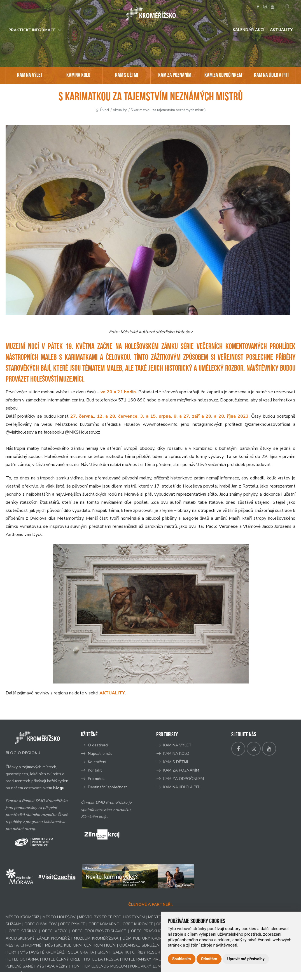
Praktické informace (31, 30)
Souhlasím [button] (181, 959)
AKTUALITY (112, 693)
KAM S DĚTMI (126, 75)
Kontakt (95, 770)
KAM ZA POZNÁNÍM (174, 75)
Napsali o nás (100, 753)
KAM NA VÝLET (30, 75)
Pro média (97, 778)
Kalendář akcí (248, 29)
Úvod (104, 110)
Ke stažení (97, 762)
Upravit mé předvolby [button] (245, 959)
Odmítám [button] (209, 959)
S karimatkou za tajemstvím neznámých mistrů (168, 110)
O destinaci (98, 745)
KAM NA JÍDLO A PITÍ (271, 75)
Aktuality (281, 29)
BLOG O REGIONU (23, 753)
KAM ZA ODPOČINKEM (223, 75)
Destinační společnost (107, 787)
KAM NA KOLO (78, 75)
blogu (58, 788)
